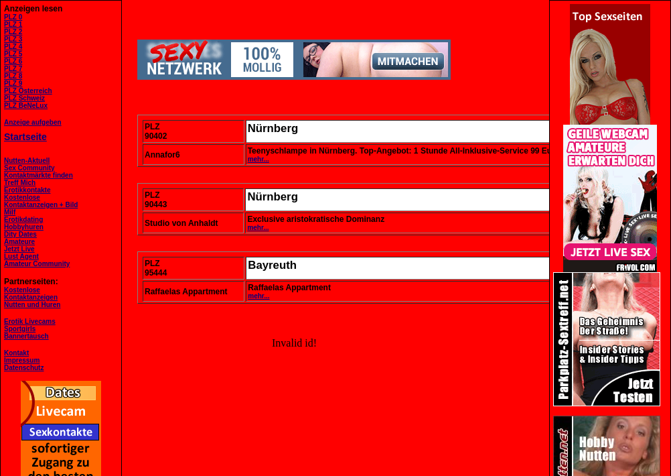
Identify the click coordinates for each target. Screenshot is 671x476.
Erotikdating (23, 219)
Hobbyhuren (24, 227)
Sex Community (29, 168)
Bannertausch (26, 336)
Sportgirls (19, 329)
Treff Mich (19, 182)
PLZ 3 (13, 39)
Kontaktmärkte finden (38, 175)
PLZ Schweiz (24, 98)
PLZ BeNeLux (26, 105)
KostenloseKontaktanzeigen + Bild (41, 201)
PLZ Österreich (28, 91)
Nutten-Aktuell (27, 160)
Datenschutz (24, 367)
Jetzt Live (19, 249)
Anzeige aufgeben (33, 122)
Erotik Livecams (30, 321)
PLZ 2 (13, 32)
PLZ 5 (13, 54)
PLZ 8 (13, 76)
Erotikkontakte (27, 190)
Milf (9, 212)
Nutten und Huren (32, 304)
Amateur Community (37, 263)
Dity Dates (20, 234)
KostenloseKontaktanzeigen (31, 293)
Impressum (22, 360)
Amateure (19, 241)
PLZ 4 (13, 46)
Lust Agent (21, 256)
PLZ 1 (13, 24)
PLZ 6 (13, 61)
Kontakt (16, 353)
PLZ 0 (13, 17)
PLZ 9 (13, 83)
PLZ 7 (13, 68)
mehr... (258, 159)
